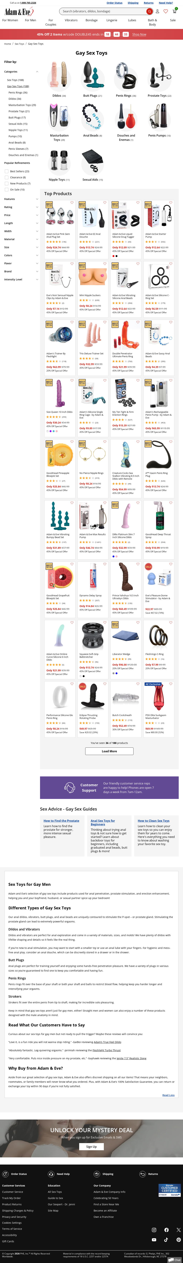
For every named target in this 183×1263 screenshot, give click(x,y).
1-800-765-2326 (28, 2)
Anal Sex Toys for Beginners (103, 822)
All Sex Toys (55, 1191)
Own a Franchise (104, 1217)
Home (7, 43)
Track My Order (11, 1198)
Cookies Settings (12, 1222)
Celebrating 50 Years (106, 1198)
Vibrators (71, 20)
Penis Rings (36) (18, 92)
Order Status (114, 2)
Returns (149, 2)
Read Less (168, 1095)
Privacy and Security (14, 1217)
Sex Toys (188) (15, 80)
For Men (30, 20)
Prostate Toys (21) (19, 111)
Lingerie (112, 20)
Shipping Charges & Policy (17, 1210)
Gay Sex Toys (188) (18, 86)
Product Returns (12, 1204)
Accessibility (9, 1235)
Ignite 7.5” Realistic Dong (131, 1058)
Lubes (132, 20)
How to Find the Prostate (61, 821)
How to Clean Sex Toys (153, 821)
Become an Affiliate (105, 1210)
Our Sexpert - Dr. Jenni (61, 1204)
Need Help (59, 1174)
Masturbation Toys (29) (22, 105)
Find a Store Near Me (106, 1204)
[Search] (106, 11)
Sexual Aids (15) (18, 123)
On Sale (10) (17, 189)
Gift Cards (8, 1241)
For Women (10, 20)
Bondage (92, 20)
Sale (173, 20)
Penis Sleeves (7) (18, 148)
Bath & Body (152, 22)
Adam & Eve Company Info (109, 1191)
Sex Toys (19, 43)
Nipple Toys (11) (18, 130)
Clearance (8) (18, 177)
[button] (109, 751)
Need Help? (166, 2)
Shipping (133, 2)
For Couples (50, 22)
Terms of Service (12, 1228)
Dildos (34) (15, 98)
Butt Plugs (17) (17, 117)
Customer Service (12, 1191)
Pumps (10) (15, 136)
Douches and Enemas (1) (23, 155)
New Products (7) (20, 183)
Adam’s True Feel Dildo (107, 1042)
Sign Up (91, 1147)
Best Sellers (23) (19, 171)
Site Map (53, 1210)
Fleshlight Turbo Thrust (107, 1050)
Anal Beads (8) (17, 142)
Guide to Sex (55, 1198)
